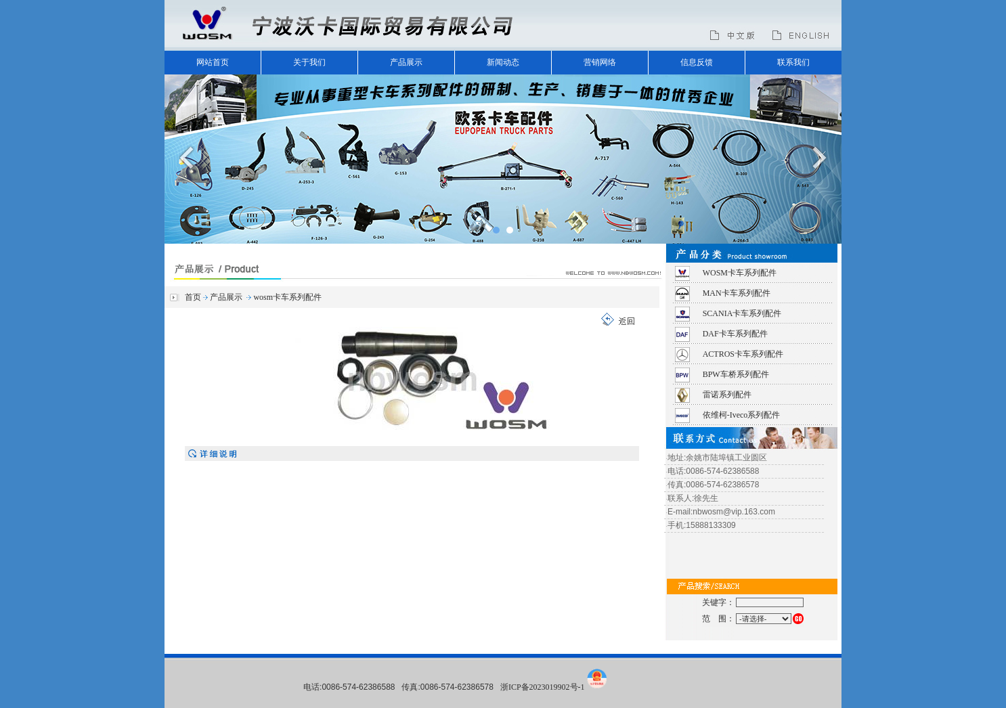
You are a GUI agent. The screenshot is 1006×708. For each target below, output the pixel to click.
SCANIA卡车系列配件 (742, 313)
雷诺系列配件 (727, 394)
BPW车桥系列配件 (736, 374)
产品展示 (406, 62)
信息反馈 (696, 62)
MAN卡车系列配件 (736, 293)
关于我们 (309, 62)
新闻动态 (503, 62)
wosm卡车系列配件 (287, 297)
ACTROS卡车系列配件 (743, 354)
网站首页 (212, 62)
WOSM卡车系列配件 (740, 273)
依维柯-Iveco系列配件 (742, 415)
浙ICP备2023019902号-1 (542, 687)
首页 (193, 297)
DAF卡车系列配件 (735, 333)
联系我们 (793, 62)
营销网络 (600, 62)
